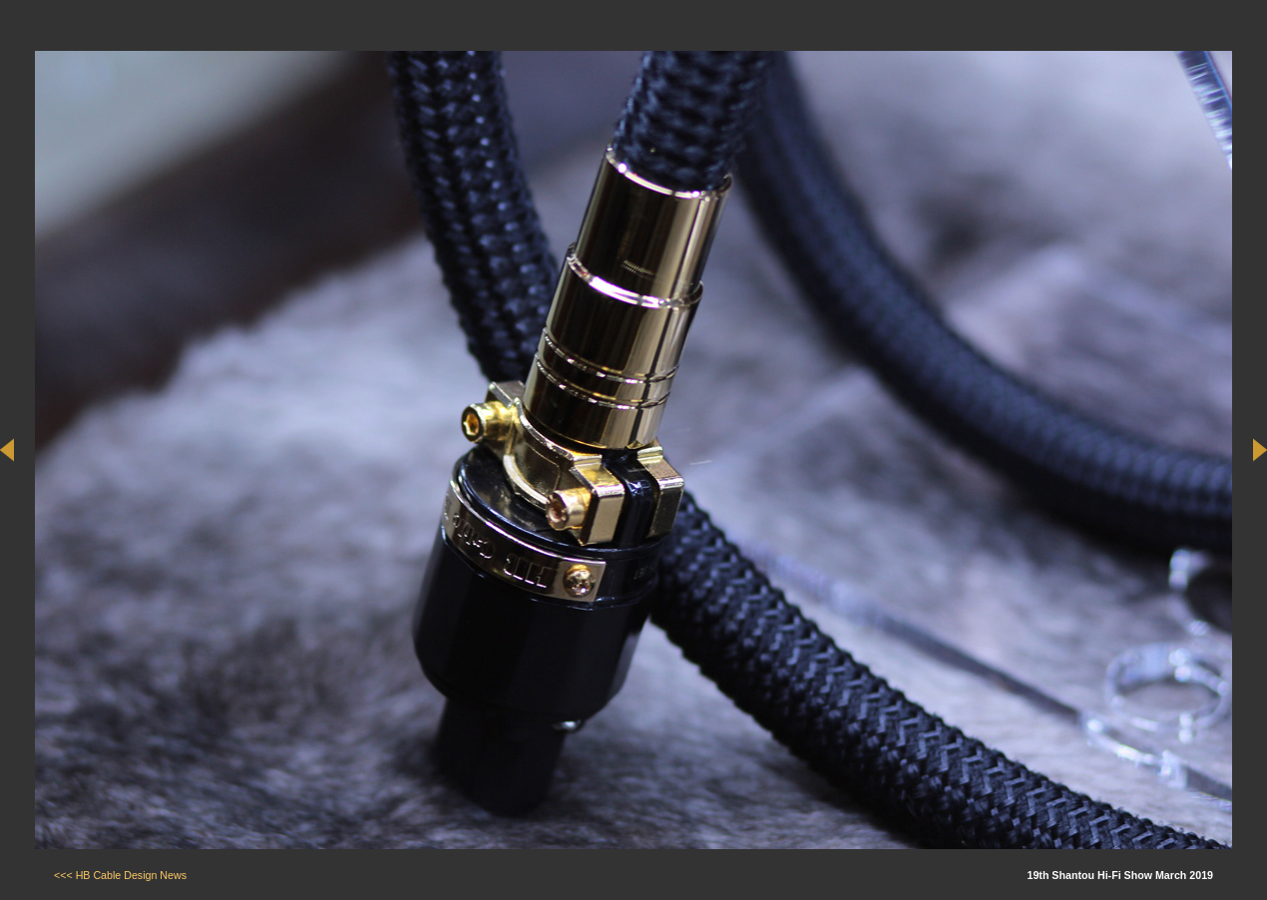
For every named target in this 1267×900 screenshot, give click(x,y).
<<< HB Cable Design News (120, 875)
